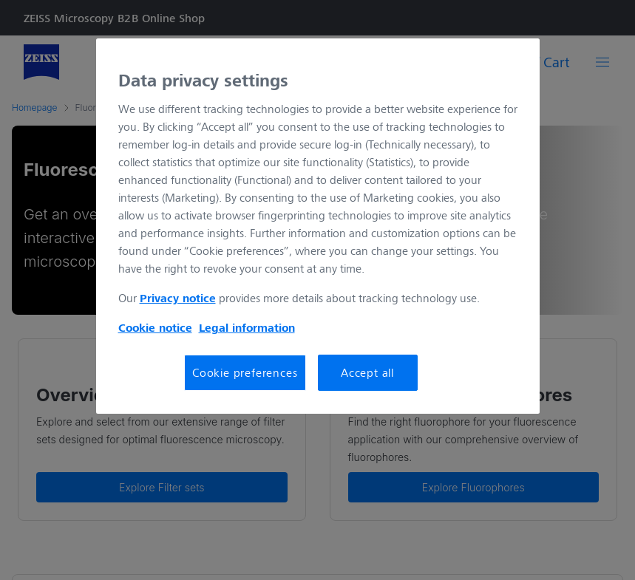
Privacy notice (178, 297)
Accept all (367, 372)
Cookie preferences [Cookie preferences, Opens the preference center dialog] (244, 372)
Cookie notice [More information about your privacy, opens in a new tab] (155, 327)
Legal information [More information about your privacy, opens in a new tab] (247, 327)
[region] (318, 226)
